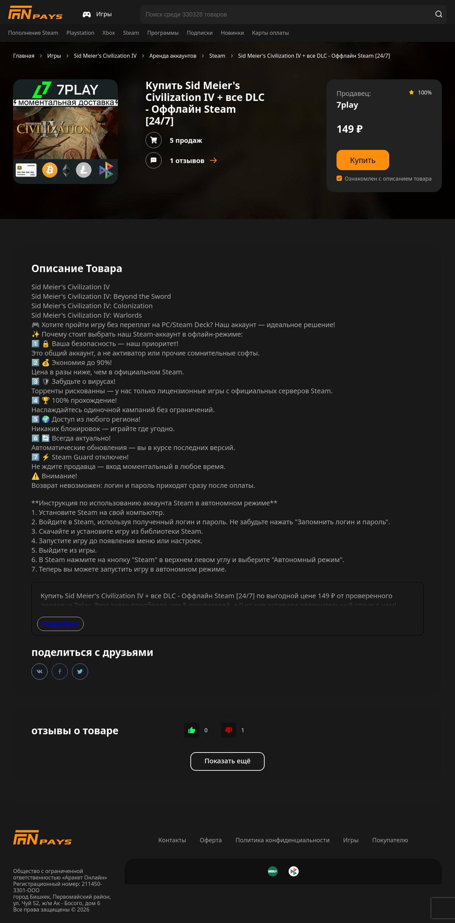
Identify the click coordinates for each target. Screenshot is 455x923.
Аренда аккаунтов (173, 56)
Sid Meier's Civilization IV (105, 56)
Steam (131, 32)
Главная (23, 56)
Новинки (232, 32)
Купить (363, 160)
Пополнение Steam (33, 32)
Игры (54, 56)
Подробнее (60, 623)
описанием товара (407, 179)
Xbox (109, 32)
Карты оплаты (270, 32)
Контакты (172, 840)
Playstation (80, 32)
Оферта (210, 840)
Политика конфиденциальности (283, 840)
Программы (163, 32)
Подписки (200, 32)
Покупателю (390, 840)
